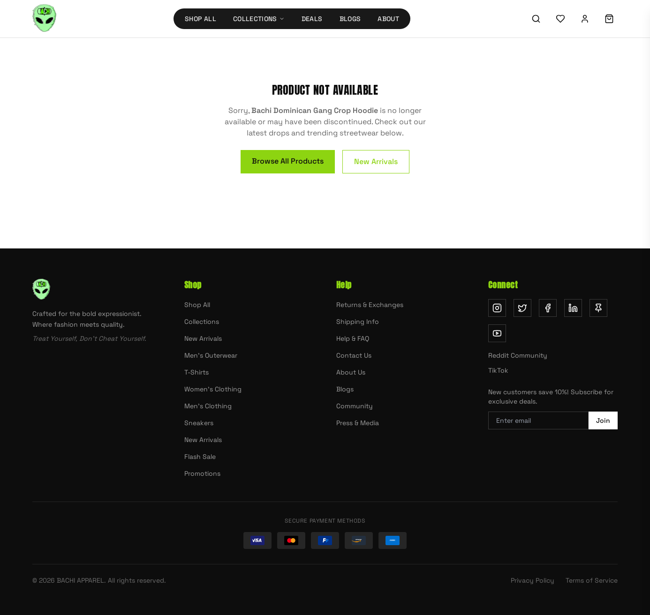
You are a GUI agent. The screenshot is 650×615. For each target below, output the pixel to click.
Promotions (202, 473)
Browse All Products (288, 161)
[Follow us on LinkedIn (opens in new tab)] (573, 308)
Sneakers (198, 423)
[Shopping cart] (609, 18)
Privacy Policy (532, 580)
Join (603, 420)
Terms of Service (592, 580)
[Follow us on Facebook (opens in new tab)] (548, 308)
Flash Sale (200, 456)
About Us (350, 372)
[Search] (536, 18)
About (388, 19)
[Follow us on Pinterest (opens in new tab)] (598, 308)
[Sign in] (584, 18)
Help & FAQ (352, 338)
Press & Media (357, 423)
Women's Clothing (213, 389)
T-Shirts (196, 372)
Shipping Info (357, 321)
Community (354, 406)
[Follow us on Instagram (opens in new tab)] (497, 308)
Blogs (350, 19)
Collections (201, 321)
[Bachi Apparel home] (44, 19)
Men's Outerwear (210, 355)
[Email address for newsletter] (538, 420)
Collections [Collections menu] (259, 19)
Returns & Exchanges (369, 304)
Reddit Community (517, 355)
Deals (312, 19)
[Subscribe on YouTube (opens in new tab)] (497, 333)
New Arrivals (376, 161)
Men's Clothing (208, 406)
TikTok (498, 370)
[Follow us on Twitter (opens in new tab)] (522, 308)
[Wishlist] (560, 18)
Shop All (200, 19)
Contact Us (353, 355)
